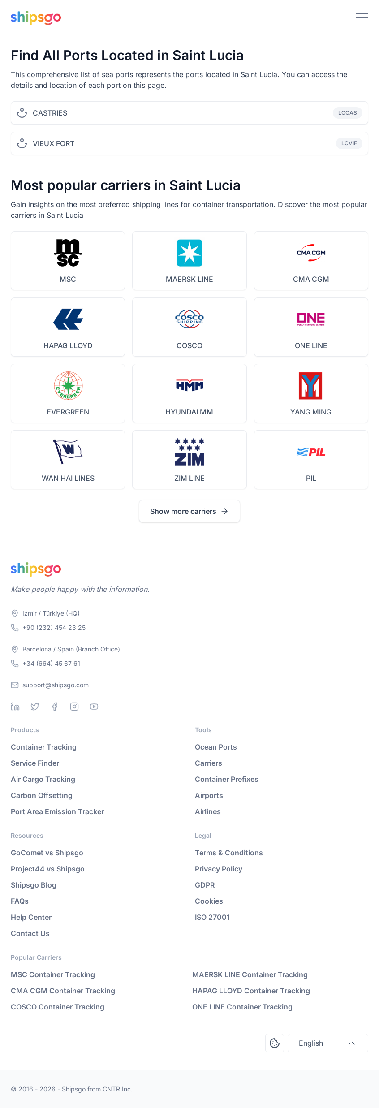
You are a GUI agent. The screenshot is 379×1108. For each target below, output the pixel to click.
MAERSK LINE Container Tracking (250, 974)
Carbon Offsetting (42, 795)
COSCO (189, 345)
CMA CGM (311, 279)
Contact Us (30, 933)
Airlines (208, 811)
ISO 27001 (212, 917)
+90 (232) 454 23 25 (54, 627)
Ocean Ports (216, 746)
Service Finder (35, 763)
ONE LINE (311, 345)
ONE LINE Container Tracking (242, 1006)
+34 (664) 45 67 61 (51, 663)
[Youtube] (94, 706)
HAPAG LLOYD (68, 345)
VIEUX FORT (53, 143)
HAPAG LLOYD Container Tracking (251, 990)
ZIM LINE (189, 478)
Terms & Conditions (229, 852)
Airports (209, 795)
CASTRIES (50, 112)
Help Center (31, 917)
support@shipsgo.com (55, 685)
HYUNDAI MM (189, 411)
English (328, 1043)
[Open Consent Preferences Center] (274, 1043)
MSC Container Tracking (53, 974)
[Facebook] (54, 706)
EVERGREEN (68, 411)
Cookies (209, 901)
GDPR (205, 884)
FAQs (20, 901)
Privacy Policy (218, 868)
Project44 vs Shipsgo (48, 868)
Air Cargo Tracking (43, 779)
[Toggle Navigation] (362, 17)
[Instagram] (74, 706)
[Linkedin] (15, 706)
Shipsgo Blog (33, 884)
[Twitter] (34, 706)
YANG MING (311, 411)
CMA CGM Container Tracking (63, 990)
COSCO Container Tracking (57, 1006)
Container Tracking (44, 746)
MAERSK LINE (189, 279)
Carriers (208, 763)
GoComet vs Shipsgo (47, 852)
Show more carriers (189, 511)
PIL (311, 478)
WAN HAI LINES (68, 478)
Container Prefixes (226, 779)
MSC (68, 279)
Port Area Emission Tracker (57, 811)
